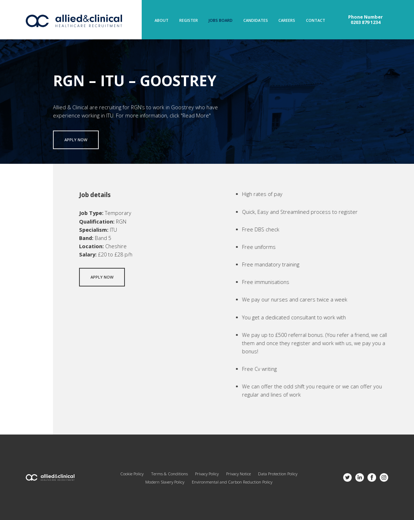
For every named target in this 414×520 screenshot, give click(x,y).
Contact (315, 21)
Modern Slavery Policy (164, 482)
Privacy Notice (238, 473)
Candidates (255, 21)
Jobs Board (220, 21)
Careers (286, 21)
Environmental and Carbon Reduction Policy (232, 482)
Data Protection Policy (277, 473)
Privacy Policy (207, 473)
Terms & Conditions (169, 473)
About (162, 21)
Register (188, 21)
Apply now (75, 141)
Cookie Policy (131, 473)
